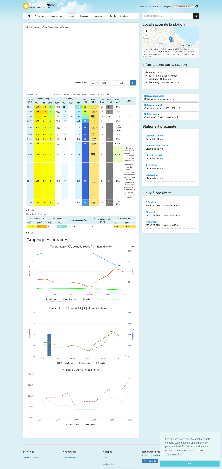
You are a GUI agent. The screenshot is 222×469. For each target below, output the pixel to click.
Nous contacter (150, 461)
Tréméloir (171, 204)
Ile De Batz (171, 167)
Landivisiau (171, 177)
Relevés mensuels (170, 107)
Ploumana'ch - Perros (171, 147)
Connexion (143, 7)
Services (123, 16)
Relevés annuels (170, 116)
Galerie (113, 16)
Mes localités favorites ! (183, 7)
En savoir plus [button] (173, 454)
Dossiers (85, 16)
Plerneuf (171, 214)
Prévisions (40, 16)
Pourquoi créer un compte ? (160, 7)
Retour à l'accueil (41, 6)
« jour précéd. (31, 94)
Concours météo (69, 457)
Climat (72, 16)
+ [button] (147, 31)
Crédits (106, 457)
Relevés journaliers (170, 98)
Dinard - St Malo (171, 157)
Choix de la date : (81, 83)
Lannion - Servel (171, 137)
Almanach (100, 16)
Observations (57, 16)
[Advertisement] (81, 55)
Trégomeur (171, 224)
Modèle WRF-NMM (31, 457)
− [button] (147, 36)
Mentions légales (110, 464)
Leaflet (145, 49)
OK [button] (190, 463)
